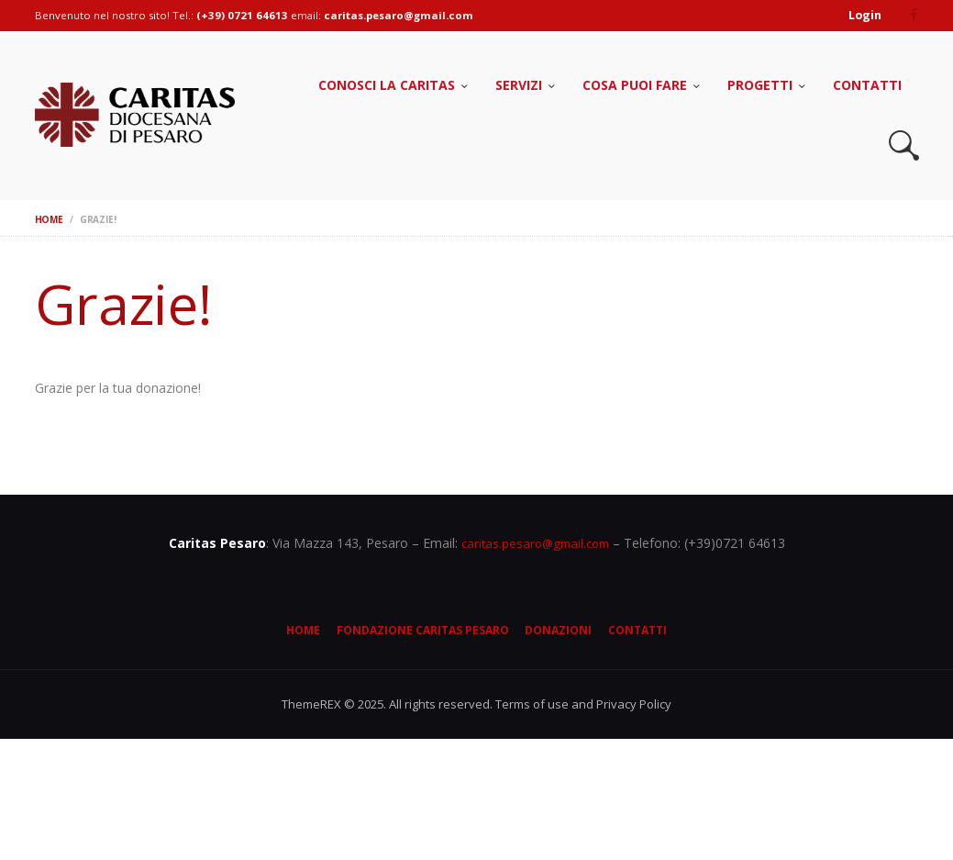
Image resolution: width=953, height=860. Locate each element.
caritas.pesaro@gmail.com (535, 542)
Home (49, 218)
